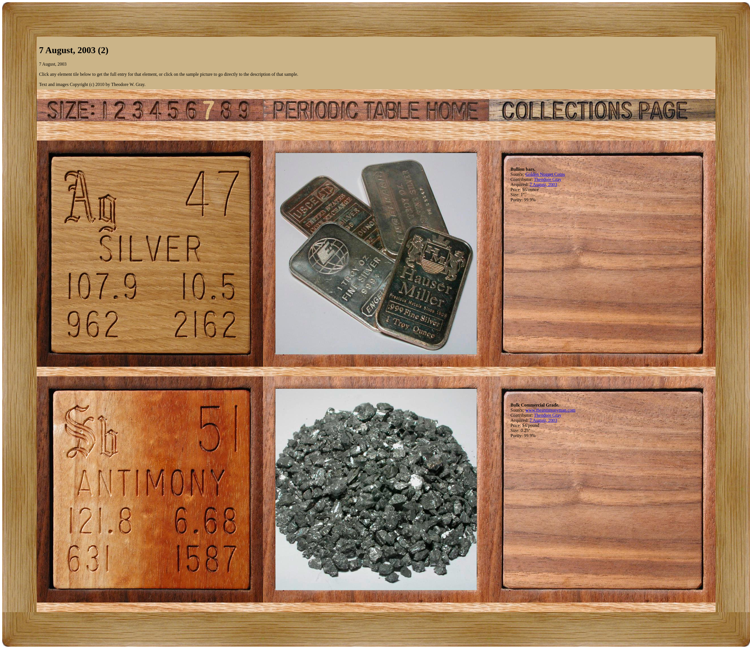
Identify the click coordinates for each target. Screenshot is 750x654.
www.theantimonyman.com (550, 410)
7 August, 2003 (543, 184)
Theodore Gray (547, 179)
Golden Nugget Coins (545, 174)
